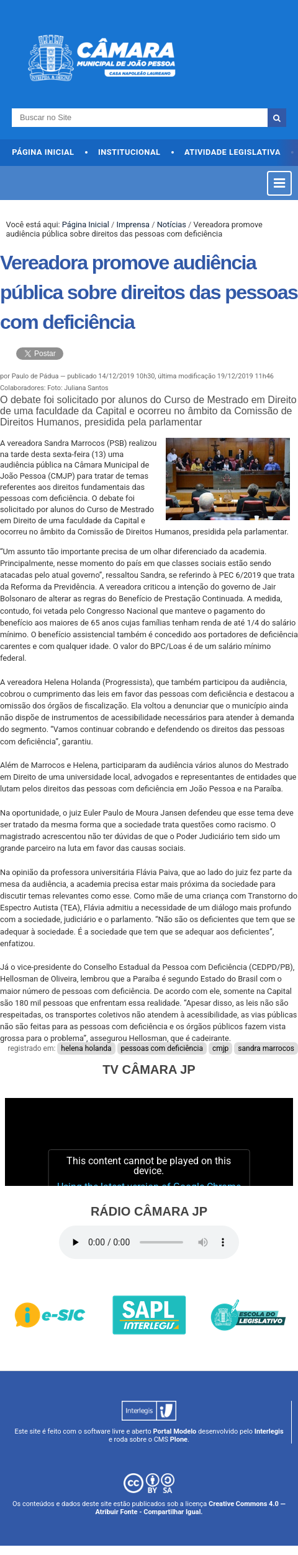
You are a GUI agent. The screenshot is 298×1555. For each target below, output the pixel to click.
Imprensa (133, 224)
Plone (178, 1439)
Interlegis (269, 1431)
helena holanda (86, 1048)
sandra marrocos (266, 1048)
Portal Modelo (174, 1431)
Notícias (171, 224)
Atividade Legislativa (232, 152)
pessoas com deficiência (162, 1048)
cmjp (220, 1048)
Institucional (129, 152)
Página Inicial (43, 152)
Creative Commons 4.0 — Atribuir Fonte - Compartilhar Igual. (190, 1508)
